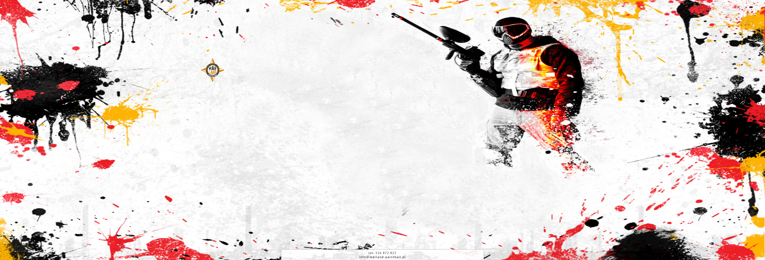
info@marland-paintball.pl (382, 257)
